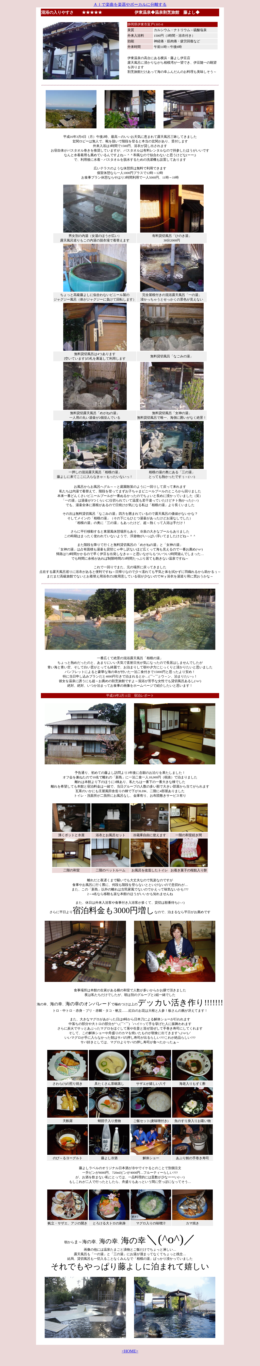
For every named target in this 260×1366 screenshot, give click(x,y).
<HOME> (130, 1351)
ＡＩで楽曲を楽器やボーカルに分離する (130, 4)
